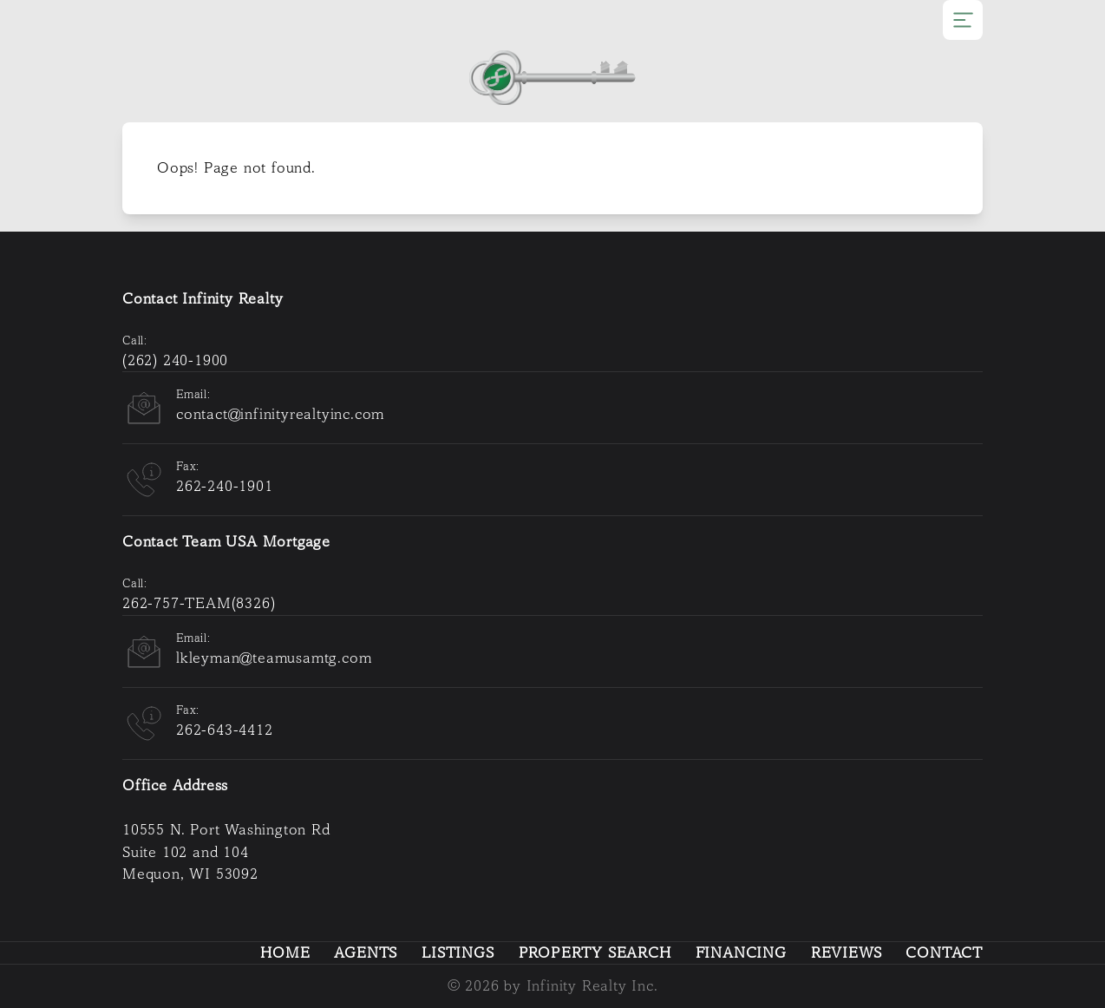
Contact (944, 953)
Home (285, 953)
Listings (458, 953)
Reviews (846, 953)
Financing (741, 953)
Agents (365, 953)
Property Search (595, 953)
